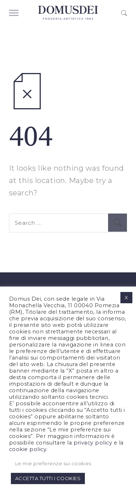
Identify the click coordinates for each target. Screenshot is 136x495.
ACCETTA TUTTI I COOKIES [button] (48, 478)
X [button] (126, 297)
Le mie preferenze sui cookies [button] (53, 463)
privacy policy (93, 442)
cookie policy (27, 449)
